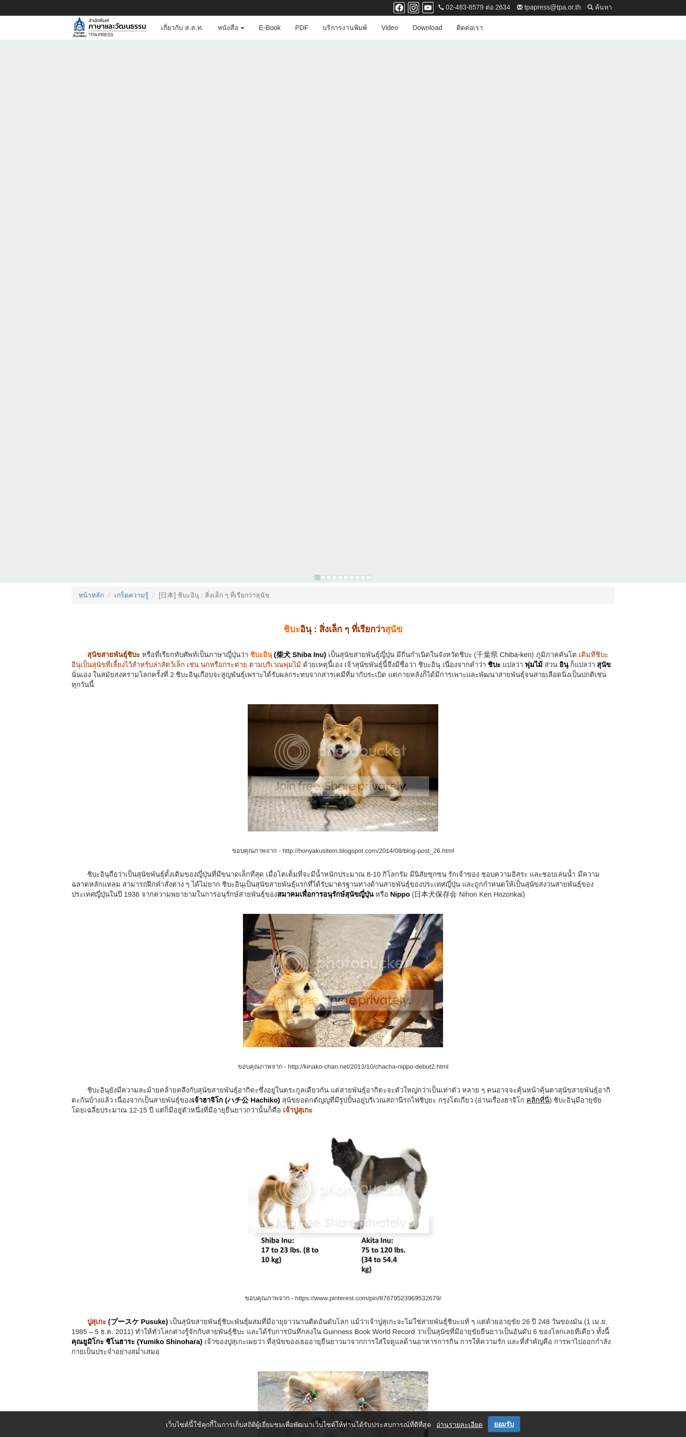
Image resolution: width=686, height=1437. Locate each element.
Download (427, 27)
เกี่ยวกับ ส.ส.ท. (182, 27)
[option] (343, 99)
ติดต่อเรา (469, 27)
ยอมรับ (504, 1424)
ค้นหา (599, 7)
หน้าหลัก (91, 171)
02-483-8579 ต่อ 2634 (474, 7)
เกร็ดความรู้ (131, 171)
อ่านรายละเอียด (459, 1424)
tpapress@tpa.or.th (549, 7)
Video (389, 27)
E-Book (270, 27)
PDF (301, 27)
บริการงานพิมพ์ (345, 27)
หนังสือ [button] (231, 27)
